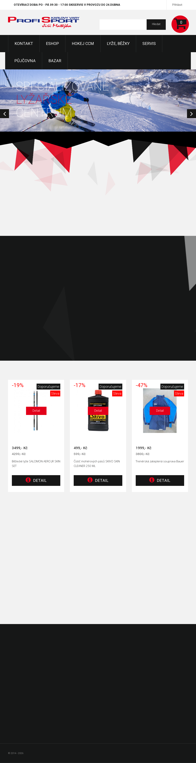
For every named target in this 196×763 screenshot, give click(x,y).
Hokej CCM (83, 43)
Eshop (52, 43)
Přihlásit (177, 4)
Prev (4, 113)
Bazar (54, 60)
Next (191, 113)
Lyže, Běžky (118, 43)
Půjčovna (25, 60)
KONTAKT (24, 43)
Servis (149, 43)
